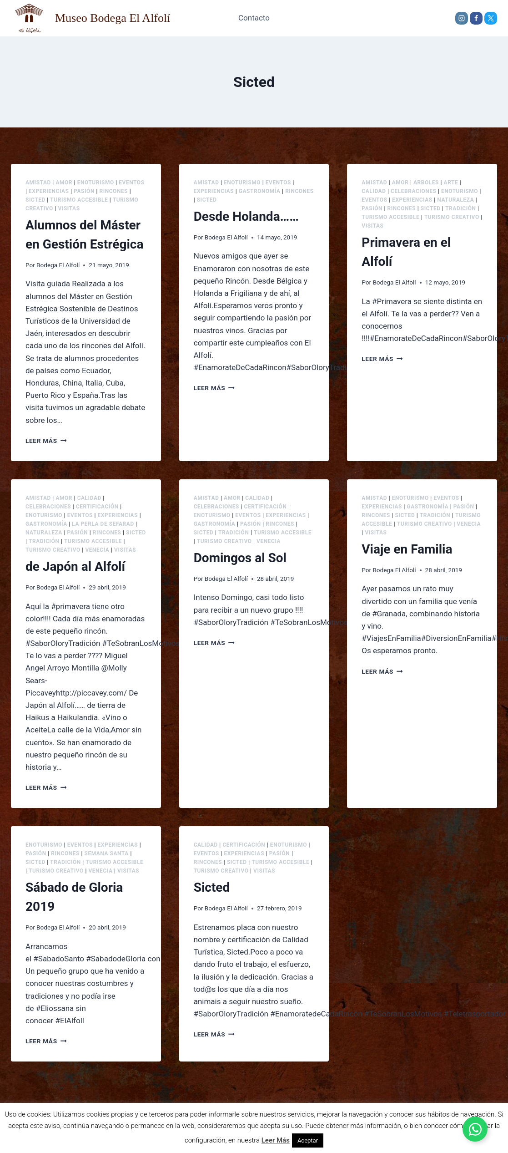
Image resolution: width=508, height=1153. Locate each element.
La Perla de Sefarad (103, 524)
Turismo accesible (79, 200)
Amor (63, 182)
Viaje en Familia (407, 549)
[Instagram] (461, 18)
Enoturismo (95, 182)
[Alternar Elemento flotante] (475, 1129)
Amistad (38, 182)
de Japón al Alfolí (75, 566)
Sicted (35, 200)
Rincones (113, 191)
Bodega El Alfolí (58, 265)
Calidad (374, 191)
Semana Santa (106, 853)
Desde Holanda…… (246, 216)
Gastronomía (260, 191)
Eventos (131, 182)
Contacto (254, 17)
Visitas (69, 208)
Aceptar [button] (307, 1140)
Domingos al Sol (240, 557)
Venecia (97, 550)
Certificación (97, 506)
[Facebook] (476, 18)
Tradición (460, 208)
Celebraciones (413, 191)
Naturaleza (455, 200)
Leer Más (276, 1140)
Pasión (84, 191)
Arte (451, 182)
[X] (490, 18)
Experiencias (49, 191)
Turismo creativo (451, 217)
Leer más (45, 440)
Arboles (426, 182)
